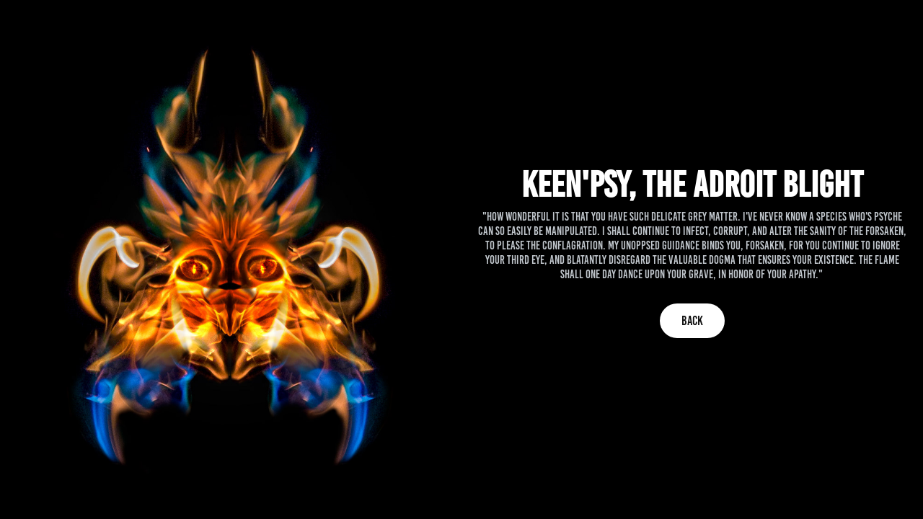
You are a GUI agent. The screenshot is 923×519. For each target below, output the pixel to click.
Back (692, 321)
